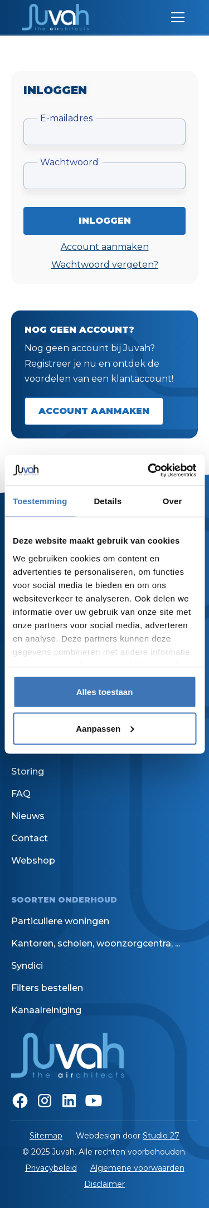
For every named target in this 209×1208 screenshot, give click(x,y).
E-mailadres (66, 118)
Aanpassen (105, 728)
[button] (175, 17)
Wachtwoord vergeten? (104, 264)
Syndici (27, 965)
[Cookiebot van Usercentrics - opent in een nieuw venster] (148, 470)
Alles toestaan (104, 692)
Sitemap (46, 1136)
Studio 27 (161, 1136)
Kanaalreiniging (46, 1010)
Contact (29, 838)
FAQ (21, 793)
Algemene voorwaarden (137, 1168)
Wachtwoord (69, 162)
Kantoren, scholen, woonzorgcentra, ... (95, 943)
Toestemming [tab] (40, 501)
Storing (27, 771)
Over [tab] (172, 501)
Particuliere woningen (60, 921)
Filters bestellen (47, 988)
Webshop (33, 860)
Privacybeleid (51, 1168)
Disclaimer (104, 1184)
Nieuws (28, 816)
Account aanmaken (105, 246)
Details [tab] (107, 501)
